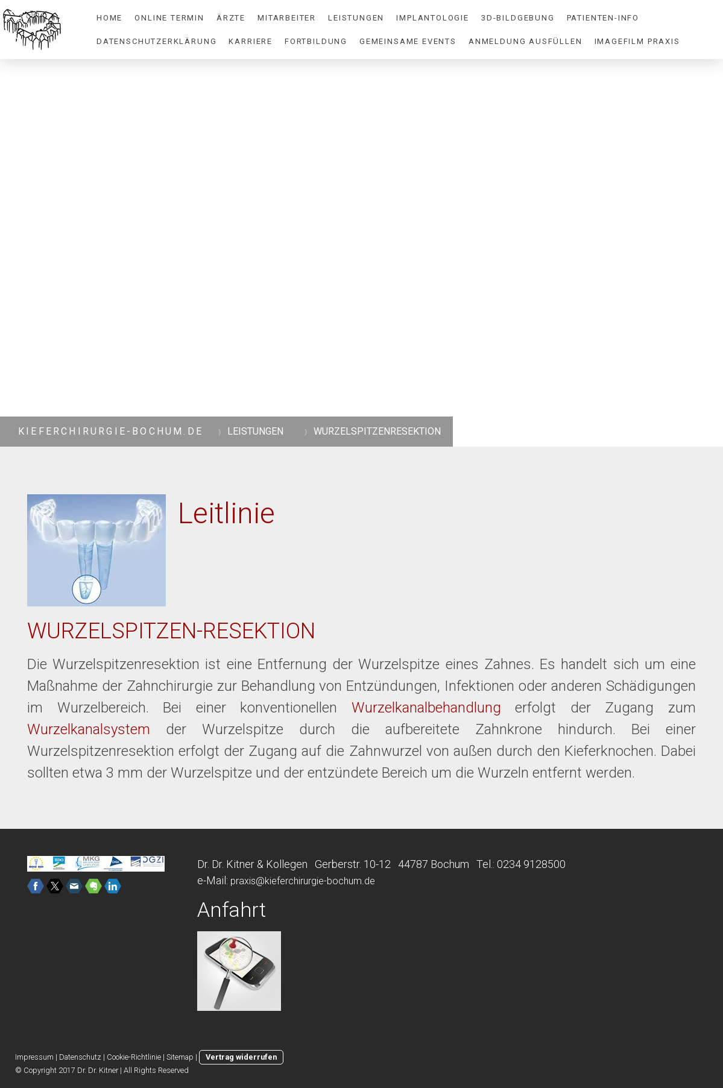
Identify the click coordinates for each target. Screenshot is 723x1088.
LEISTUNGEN (356, 17)
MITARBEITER (286, 17)
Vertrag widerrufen (241, 1056)
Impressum (34, 1056)
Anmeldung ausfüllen (526, 41)
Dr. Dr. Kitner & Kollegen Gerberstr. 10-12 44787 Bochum (333, 864)
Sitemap (180, 1056)
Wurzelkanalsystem (88, 729)
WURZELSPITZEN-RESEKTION (171, 631)
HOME (109, 17)
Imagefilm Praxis (637, 41)
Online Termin (169, 17)
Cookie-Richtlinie (134, 1056)
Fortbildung (316, 41)
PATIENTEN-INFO (603, 17)
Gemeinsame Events (407, 41)
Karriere (251, 41)
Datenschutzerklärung (156, 41)
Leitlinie (226, 513)
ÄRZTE (230, 17)
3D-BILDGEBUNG (518, 17)
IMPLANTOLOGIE (432, 17)
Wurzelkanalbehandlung (426, 707)
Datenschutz (80, 1056)
